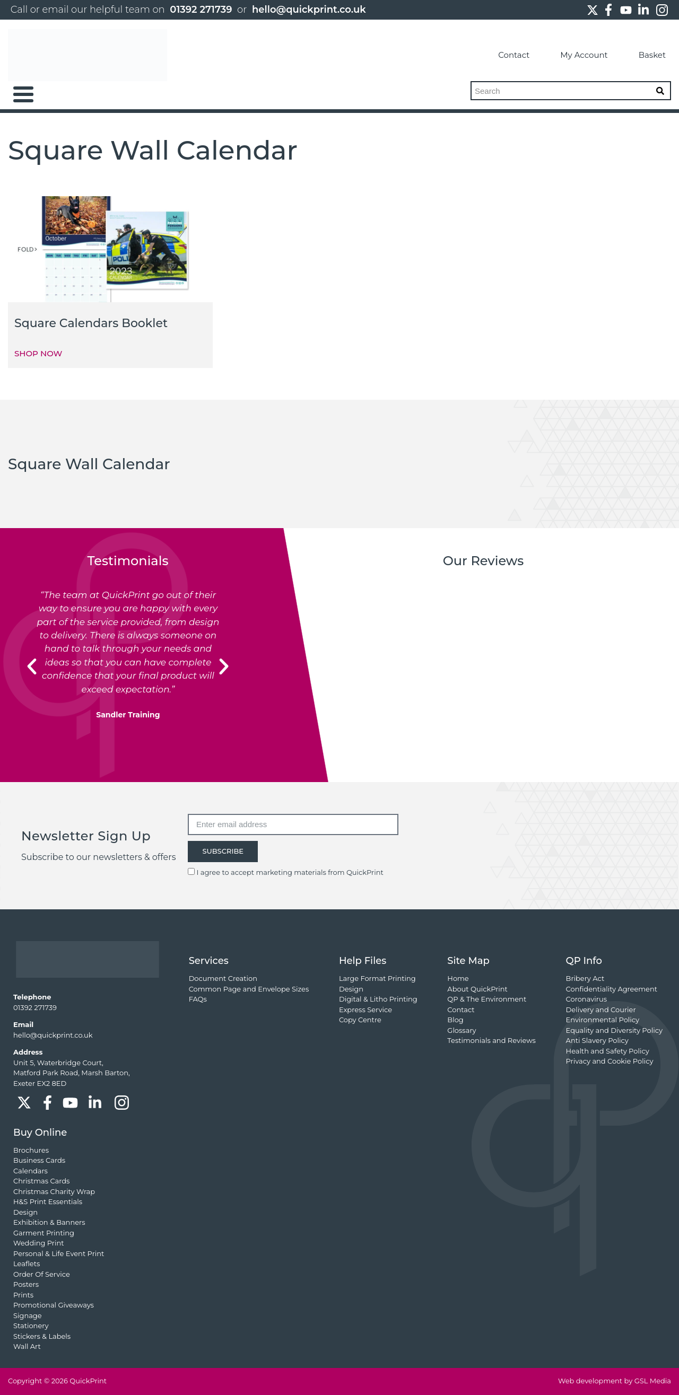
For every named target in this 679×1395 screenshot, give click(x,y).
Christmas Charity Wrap (54, 1191)
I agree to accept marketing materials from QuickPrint (289, 872)
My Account (573, 55)
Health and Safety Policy (607, 1051)
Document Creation (223, 978)
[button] (31, 666)
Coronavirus (586, 999)
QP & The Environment (486, 999)
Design (351, 989)
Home (457, 978)
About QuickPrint (477, 989)
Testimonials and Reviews (491, 1040)
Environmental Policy (603, 1019)
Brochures (31, 1150)
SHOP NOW (38, 353)
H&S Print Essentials (47, 1201)
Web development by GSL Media (614, 1380)
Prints (23, 1295)
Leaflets (26, 1263)
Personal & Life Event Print (58, 1253)
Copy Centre (360, 1019)
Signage (27, 1315)
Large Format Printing (377, 978)
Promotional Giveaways (53, 1305)
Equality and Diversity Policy (614, 1030)
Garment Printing (43, 1233)
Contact (503, 55)
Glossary (461, 1030)
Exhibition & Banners (49, 1222)
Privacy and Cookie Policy (610, 1061)
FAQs (198, 999)
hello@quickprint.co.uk (309, 9)
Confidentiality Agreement (611, 989)
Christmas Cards (41, 1181)
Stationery (30, 1325)
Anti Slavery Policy (597, 1040)
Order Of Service (41, 1274)
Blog (455, 1019)
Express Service (365, 1009)
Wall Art (27, 1346)
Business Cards (39, 1160)
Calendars (30, 1170)
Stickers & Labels (42, 1336)
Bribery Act (585, 978)
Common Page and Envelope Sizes (249, 989)
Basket (642, 55)
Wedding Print (38, 1243)
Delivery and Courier (601, 1009)
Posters (26, 1284)
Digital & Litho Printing (378, 999)
